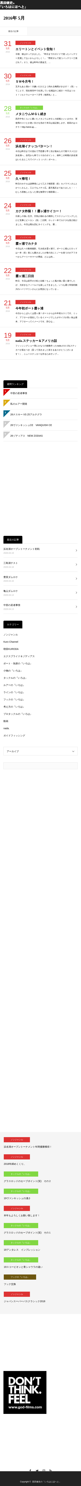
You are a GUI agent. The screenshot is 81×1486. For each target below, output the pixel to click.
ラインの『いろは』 (14, 692)
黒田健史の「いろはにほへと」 (46, 1482)
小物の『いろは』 (13, 670)
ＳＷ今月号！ (24, 81)
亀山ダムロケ (10, 591)
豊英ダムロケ (10, 577)
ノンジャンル (25, 43)
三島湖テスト (10, 563)
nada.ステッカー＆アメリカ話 (36, 341)
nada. (6, 728)
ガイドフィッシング (14, 735)
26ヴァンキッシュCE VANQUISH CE (31, 425)
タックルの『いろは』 (29, 108)
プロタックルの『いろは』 (17, 714)
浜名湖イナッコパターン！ (34, 146)
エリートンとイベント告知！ (35, 49)
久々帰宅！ (23, 178)
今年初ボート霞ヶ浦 (29, 308)
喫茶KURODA (11, 649)
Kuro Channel (10, 641)
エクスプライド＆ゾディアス (19, 656)
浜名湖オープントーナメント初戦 (21, 549)
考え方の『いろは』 (14, 706)
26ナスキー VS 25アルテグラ (26, 414)
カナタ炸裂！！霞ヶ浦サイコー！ (38, 211)
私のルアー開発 (18, 403)
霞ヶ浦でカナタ (26, 243)
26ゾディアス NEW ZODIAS (26, 435)
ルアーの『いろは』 (14, 685)
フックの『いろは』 (14, 699)
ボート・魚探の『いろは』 (17, 663)
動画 (5, 721)
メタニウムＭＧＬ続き (30, 114)
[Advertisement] (40, 488)
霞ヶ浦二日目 (24, 276)
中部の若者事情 (18, 393)
